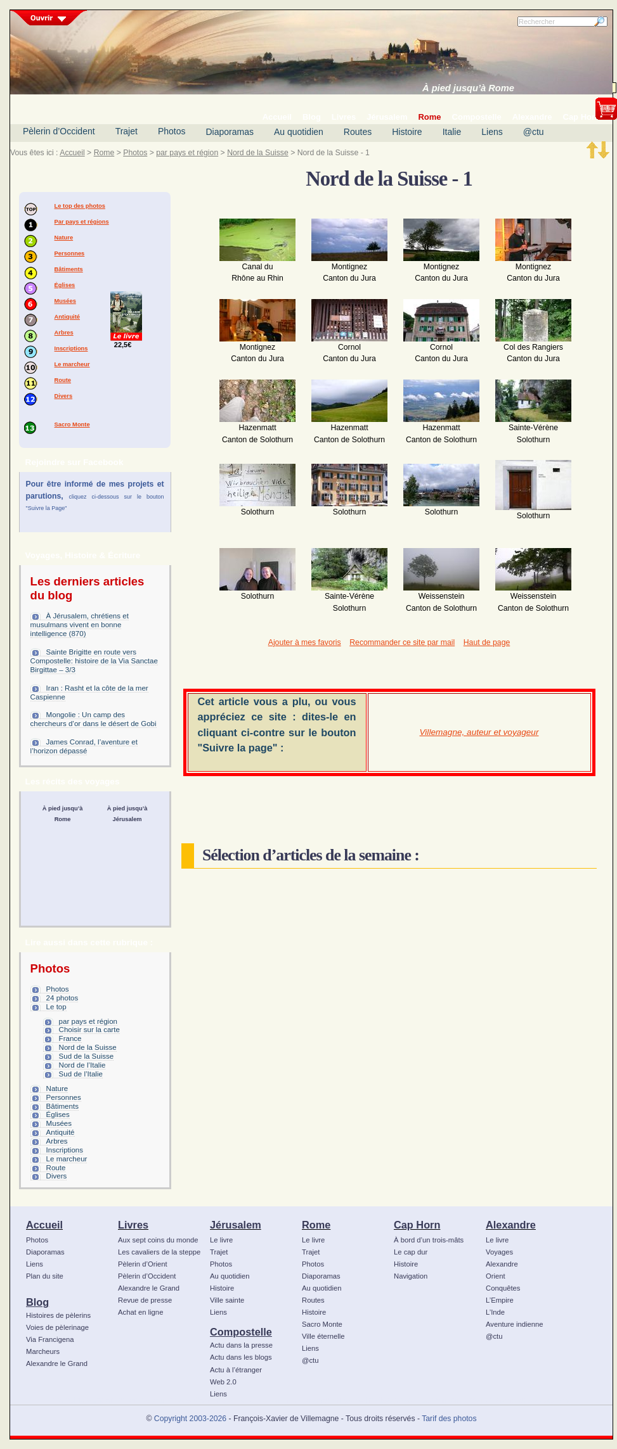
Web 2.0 (223, 1382)
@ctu (533, 132)
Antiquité (67, 317)
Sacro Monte (72, 424)
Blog (37, 1302)
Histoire (407, 132)
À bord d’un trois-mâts (429, 1240)
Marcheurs (43, 1351)
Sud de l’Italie (81, 1074)
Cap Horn (417, 1224)
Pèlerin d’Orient (142, 1264)
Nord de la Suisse (258, 152)
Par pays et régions (82, 222)
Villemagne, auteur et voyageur (479, 732)
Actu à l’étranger (236, 1370)
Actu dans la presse (241, 1345)
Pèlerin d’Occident (59, 131)
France (70, 1038)
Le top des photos (80, 206)
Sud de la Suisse (86, 1056)
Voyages (499, 1252)
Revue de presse (145, 1300)
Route (63, 380)
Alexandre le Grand (57, 1363)
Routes (358, 132)
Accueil (72, 152)
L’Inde (495, 1312)
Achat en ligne (140, 1312)
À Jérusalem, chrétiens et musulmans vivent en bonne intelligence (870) (79, 624)
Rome (104, 152)
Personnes (70, 253)
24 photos (62, 998)
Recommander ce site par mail (402, 642)
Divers (64, 396)
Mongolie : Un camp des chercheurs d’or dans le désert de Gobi (93, 719)
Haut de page (487, 642)
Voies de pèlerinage (57, 1327)
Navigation (410, 1276)
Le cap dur (410, 1252)
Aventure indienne (514, 1324)
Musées (65, 301)
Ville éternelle (323, 1336)
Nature (64, 237)
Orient (495, 1276)
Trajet (126, 131)
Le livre (221, 1240)
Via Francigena (50, 1339)
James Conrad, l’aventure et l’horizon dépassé (84, 746)
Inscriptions (71, 348)
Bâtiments (69, 269)
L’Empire (500, 1300)
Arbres (64, 332)
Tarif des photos (449, 1418)
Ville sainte (227, 1300)
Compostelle (241, 1331)
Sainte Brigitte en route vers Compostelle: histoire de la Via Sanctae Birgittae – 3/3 (94, 660)
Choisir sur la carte (89, 1029)
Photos (172, 131)
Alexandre (511, 1224)
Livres (133, 1224)
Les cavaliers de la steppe (159, 1252)
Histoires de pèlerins (58, 1315)
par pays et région (187, 152)
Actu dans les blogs (241, 1357)
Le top (56, 1007)
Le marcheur (72, 364)
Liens (491, 132)
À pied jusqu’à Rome (468, 88)
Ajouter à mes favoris (304, 642)
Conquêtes (503, 1288)
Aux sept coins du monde (158, 1240)
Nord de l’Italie (82, 1065)
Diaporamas (230, 132)
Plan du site (44, 1276)
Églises (65, 285)
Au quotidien (298, 132)
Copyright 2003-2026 (190, 1418)
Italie (452, 132)
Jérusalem (235, 1224)
